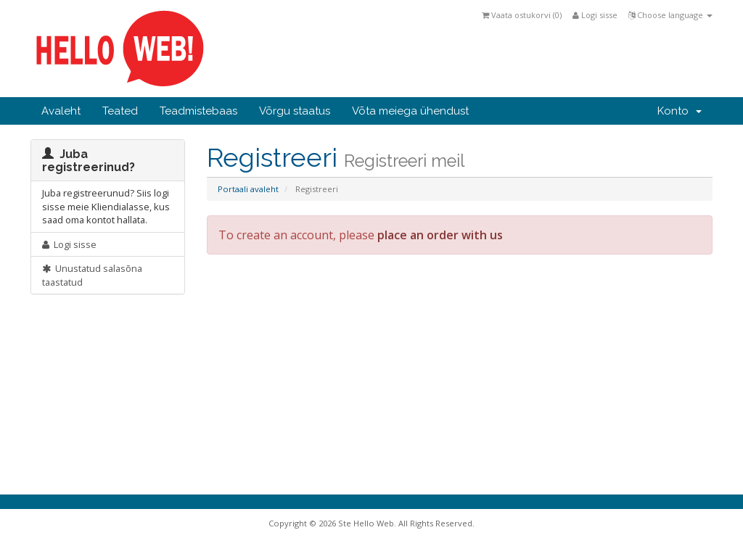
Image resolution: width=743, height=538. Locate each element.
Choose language (670, 14)
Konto (679, 110)
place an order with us (440, 235)
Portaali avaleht (248, 188)
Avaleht (61, 110)
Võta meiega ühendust (410, 110)
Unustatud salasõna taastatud (92, 275)
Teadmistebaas (198, 110)
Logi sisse (594, 14)
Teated (120, 110)
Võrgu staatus (294, 110)
